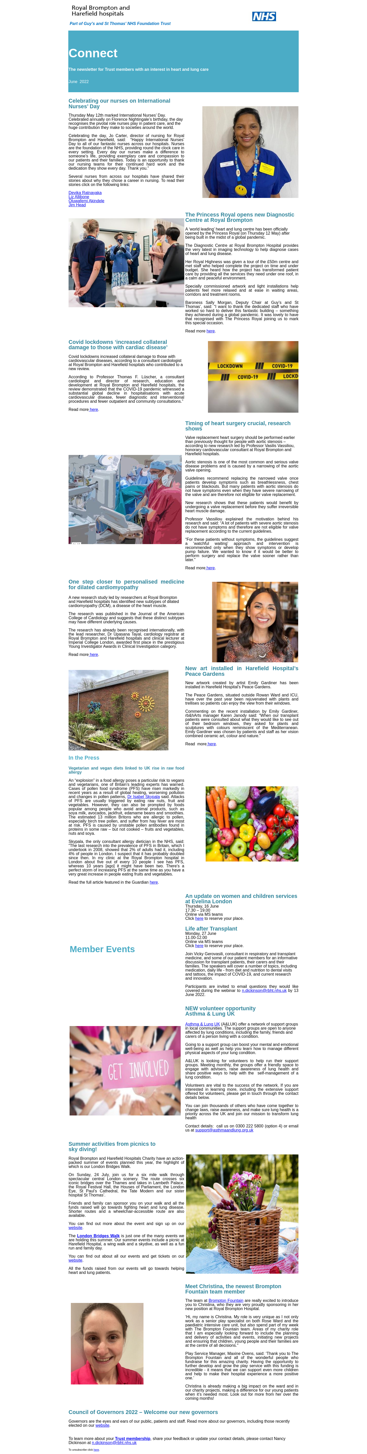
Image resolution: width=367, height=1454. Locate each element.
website (75, 1228)
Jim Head (77, 205)
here (211, 331)
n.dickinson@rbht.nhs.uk (264, 990)
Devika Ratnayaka (85, 193)
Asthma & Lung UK (202, 1024)
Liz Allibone (79, 197)
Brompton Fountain (225, 1300)
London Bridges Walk (98, 1236)
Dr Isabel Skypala (143, 797)
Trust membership (132, 1438)
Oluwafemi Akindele (86, 201)
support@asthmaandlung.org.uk (224, 1130)
